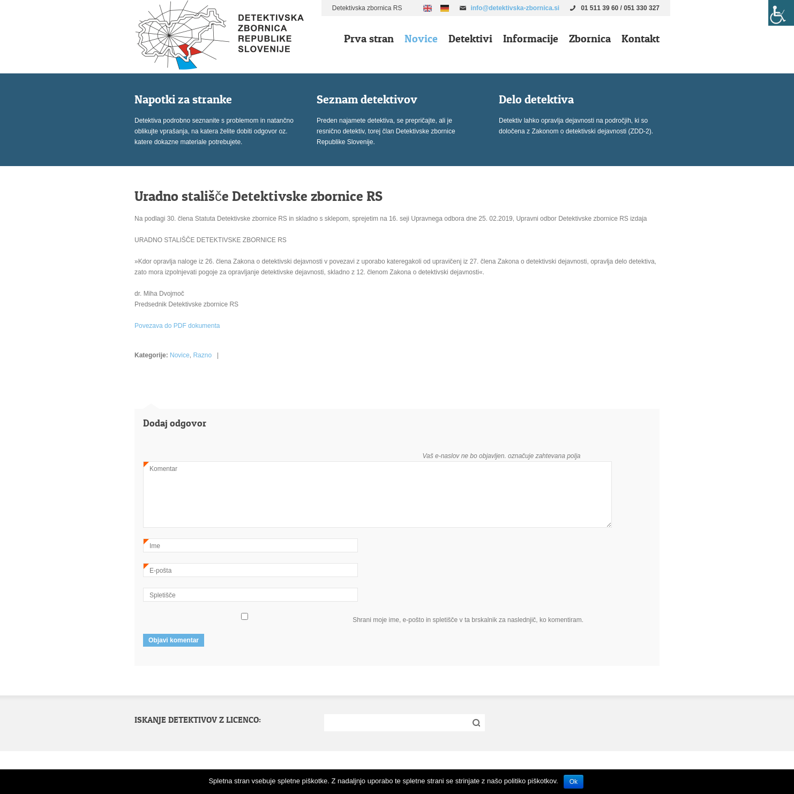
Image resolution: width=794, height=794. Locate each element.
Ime (152, 545)
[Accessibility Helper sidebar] (781, 13)
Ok (574, 781)
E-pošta (157, 570)
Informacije (530, 38)
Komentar (160, 468)
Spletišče (162, 595)
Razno (202, 355)
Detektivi (470, 38)
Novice (421, 38)
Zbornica (590, 38)
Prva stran (369, 38)
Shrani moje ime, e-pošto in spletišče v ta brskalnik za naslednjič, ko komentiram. (468, 620)
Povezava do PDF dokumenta (177, 325)
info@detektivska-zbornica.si (514, 8)
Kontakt (640, 38)
